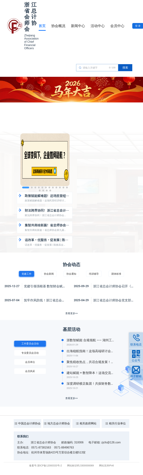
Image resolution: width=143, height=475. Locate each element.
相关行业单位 (117, 423)
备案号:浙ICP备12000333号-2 (45, 465)
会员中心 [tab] (117, 26)
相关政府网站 (88, 423)
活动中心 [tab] (98, 26)
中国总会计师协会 (29, 423)
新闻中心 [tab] (78, 26)
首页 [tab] (42, 26)
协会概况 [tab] (58, 26)
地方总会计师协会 (58, 423)
